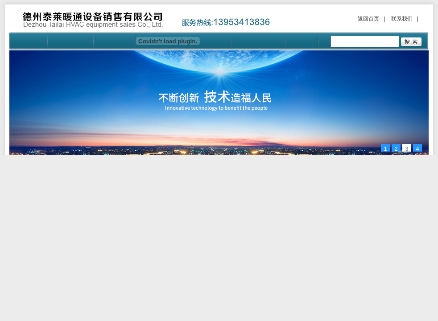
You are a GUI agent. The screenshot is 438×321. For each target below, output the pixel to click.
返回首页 (368, 19)
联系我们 (402, 19)
